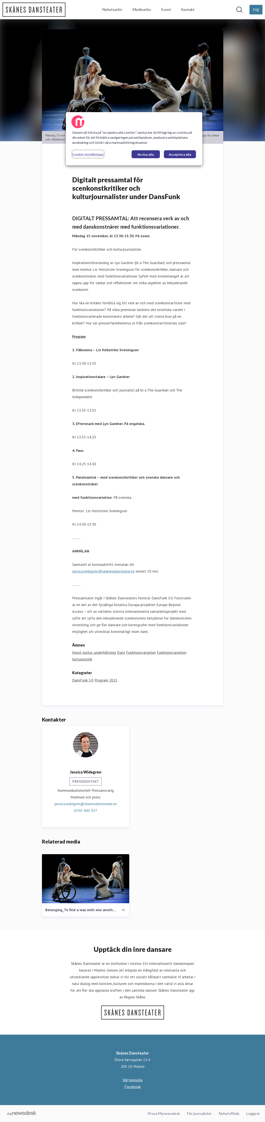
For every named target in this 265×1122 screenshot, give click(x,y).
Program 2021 (105, 680)
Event (166, 9)
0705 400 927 (85, 810)
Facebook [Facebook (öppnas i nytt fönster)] (132, 1086)
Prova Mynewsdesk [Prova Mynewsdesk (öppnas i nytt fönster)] (164, 1113)
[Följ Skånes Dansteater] (255, 9)
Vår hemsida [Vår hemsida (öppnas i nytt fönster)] (132, 1080)
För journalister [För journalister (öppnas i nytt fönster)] (199, 1113)
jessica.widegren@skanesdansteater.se (103, 571)
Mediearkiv (141, 9)
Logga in (253, 1113)
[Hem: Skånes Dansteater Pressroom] (34, 10)
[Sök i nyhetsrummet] (239, 9)
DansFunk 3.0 (82, 680)
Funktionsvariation (141, 652)
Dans (121, 652)
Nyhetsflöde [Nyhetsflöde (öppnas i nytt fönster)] (229, 1113)
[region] (134, 138)
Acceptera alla (180, 154)
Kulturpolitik (82, 659)
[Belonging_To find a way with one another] (85, 878)
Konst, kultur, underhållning (94, 652)
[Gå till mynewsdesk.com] (21, 1113)
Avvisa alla (145, 154)
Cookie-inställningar (88, 154)
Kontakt (188, 9)
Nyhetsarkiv (112, 9)
